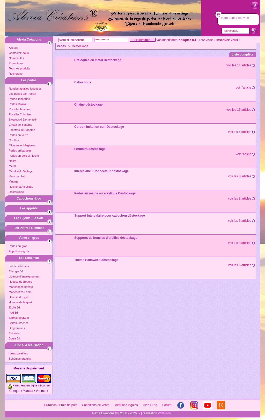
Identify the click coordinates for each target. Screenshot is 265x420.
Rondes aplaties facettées (25, 88)
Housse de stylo (19, 297)
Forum (166, 405)
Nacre (12, 160)
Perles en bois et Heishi (24, 155)
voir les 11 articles (240, 65)
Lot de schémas (19, 266)
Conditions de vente (95, 405)
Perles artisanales (20, 150)
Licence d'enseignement (24, 276)
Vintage (13, 181)
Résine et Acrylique (21, 186)
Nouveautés (16, 58)
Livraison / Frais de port (60, 405)
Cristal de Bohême (20, 124)
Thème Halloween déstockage (96, 260)
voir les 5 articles (241, 265)
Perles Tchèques (19, 98)
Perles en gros (18, 246)
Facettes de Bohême (22, 129)
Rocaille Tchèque (20, 109)
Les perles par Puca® (22, 93)
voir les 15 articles (240, 110)
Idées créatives (18, 353)
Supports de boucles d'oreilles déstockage (105, 238)
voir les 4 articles (241, 132)
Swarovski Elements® (22, 119)
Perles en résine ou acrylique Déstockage (105, 193)
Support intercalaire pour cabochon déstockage (109, 215)
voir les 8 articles (241, 176)
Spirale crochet (18, 322)
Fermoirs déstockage (90, 149)
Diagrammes (17, 328)
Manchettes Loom (20, 292)
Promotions (16, 63)
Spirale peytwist (19, 317)
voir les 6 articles (241, 221)
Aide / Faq (150, 405)
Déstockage (16, 191)
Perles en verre (18, 135)
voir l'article (245, 87)
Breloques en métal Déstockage (97, 60)
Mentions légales (126, 405)
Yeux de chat (17, 176)
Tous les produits (19, 68)
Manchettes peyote (21, 286)
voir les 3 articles (241, 198)
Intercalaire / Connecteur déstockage (101, 171)
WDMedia (165, 413)
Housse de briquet (20, 302)
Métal (12, 166)
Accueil (13, 47)
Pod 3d (13, 312)
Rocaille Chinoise (20, 114)
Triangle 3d (16, 271)
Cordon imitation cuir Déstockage (99, 127)
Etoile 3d (14, 307)
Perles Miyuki (17, 104)
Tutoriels (14, 333)
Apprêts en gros (19, 251)
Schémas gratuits (20, 358)
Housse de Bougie (20, 281)
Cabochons (82, 82)
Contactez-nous (19, 52)
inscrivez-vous (227, 40)
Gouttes (14, 140)
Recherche (16, 73)
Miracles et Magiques (22, 145)
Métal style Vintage (21, 171)
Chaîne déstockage (88, 104)
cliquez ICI (188, 40)
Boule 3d (14, 338)
